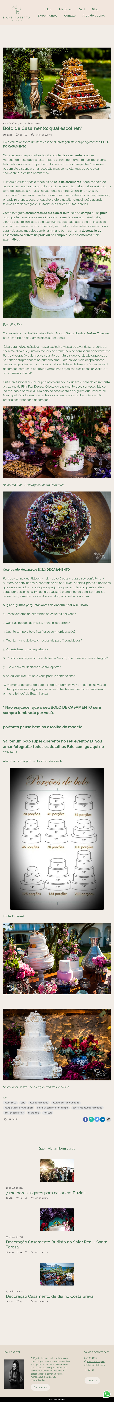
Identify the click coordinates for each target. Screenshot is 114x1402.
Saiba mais (40, 1387)
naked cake (33, 1113)
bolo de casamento (39, 1103)
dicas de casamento (14, 1113)
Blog (95, 9)
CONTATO (10, 752)
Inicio (48, 9)
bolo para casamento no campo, (52, 1108)
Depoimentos (47, 15)
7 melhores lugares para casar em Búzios (46, 1192)
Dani (82, 9)
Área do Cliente (94, 15)
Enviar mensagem (95, 1362)
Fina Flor (16, 485)
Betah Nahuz (56, 333)
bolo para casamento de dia (66, 1103)
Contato (70, 15)
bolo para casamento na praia (18, 1108)
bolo (23, 1103)
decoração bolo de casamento (87, 1108)
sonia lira (48, 1113)
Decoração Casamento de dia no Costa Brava (50, 1296)
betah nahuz (10, 1103)
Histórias (65, 9)
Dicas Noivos (34, 123)
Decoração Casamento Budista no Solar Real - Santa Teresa (56, 1244)
